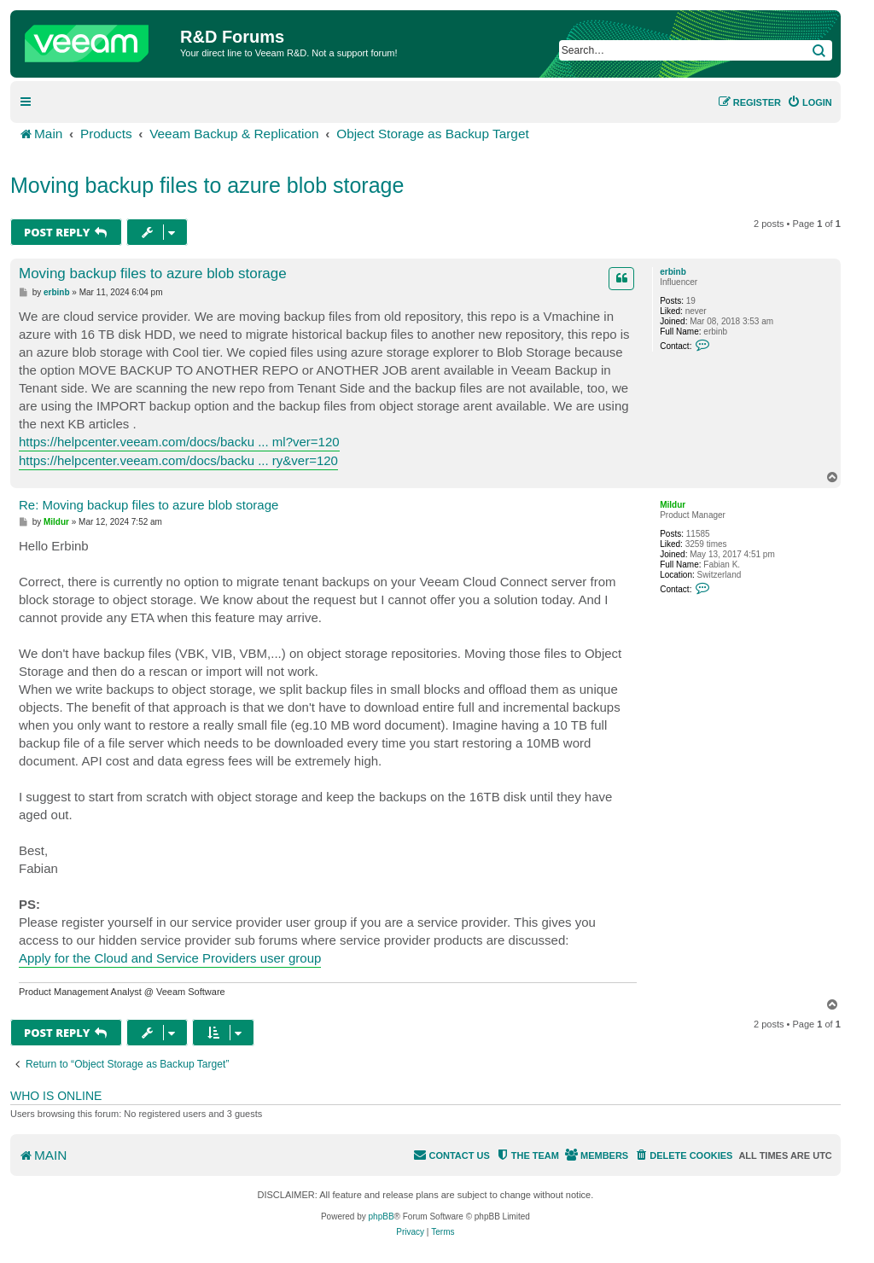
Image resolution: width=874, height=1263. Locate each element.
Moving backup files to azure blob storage (207, 185)
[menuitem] (809, 102)
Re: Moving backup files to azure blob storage (148, 505)
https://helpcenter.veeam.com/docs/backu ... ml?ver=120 (179, 441)
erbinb (673, 271)
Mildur (672, 504)
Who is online (56, 1096)
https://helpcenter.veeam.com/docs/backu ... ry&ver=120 (178, 460)
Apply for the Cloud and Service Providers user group (170, 958)
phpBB (381, 1216)
